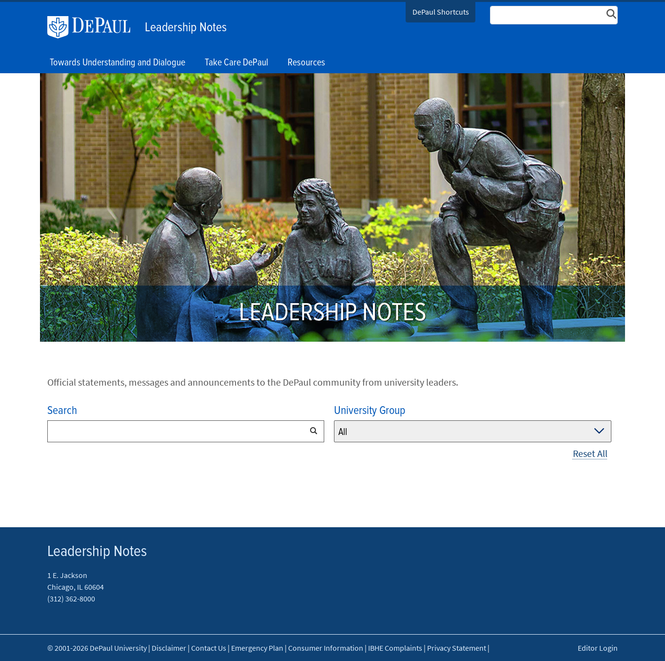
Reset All (590, 453)
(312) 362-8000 (71, 598)
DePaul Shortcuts (440, 12)
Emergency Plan (257, 648)
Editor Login (598, 648)
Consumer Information (325, 648)
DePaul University (93, 27)
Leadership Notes (186, 28)
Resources (306, 63)
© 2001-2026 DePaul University (97, 648)
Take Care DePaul (236, 63)
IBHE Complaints (395, 648)
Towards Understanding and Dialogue (117, 63)
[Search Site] (554, 15)
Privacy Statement (456, 648)
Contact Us (208, 648)
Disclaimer (169, 648)
